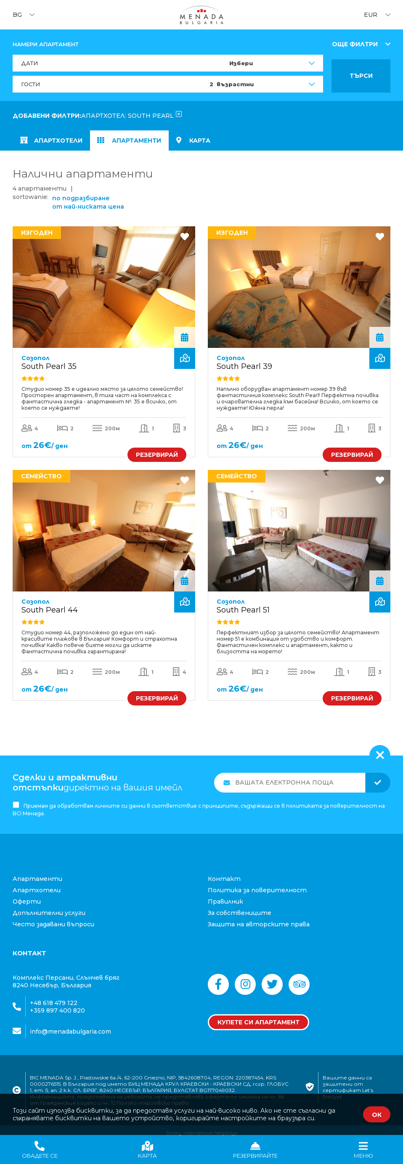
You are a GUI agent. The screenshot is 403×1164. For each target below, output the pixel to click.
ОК (377, 1115)
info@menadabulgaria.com (70, 1025)
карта (200, 141)
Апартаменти (133, 141)
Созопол (35, 351)
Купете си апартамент (258, 1016)
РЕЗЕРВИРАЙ (157, 447)
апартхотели (52, 141)
